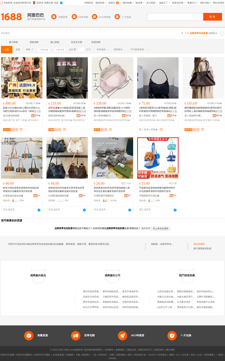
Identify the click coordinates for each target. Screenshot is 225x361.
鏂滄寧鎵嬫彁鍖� (121, 120)
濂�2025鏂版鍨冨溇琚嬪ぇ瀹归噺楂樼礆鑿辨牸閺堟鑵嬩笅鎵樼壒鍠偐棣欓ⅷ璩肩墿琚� (66, 109)
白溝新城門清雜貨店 (104, 195)
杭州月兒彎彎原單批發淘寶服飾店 (100, 307)
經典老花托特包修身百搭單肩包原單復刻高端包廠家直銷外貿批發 (66, 189)
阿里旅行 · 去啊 (106, 355)
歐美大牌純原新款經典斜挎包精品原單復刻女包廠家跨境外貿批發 (21, 189)
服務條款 (120, 349)
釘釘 (200, 355)
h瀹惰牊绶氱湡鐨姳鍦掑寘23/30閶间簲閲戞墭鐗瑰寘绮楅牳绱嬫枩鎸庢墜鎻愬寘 (112, 109)
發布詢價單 (199, 244)
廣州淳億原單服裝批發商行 (96, 291)
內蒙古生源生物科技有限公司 (172, 296)
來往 (193, 355)
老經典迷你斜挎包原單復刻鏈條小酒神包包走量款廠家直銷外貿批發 (112, 189)
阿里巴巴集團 (7, 355)
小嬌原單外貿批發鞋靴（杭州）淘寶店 (122, 296)
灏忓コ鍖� (21, 120)
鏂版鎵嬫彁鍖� (147, 120)
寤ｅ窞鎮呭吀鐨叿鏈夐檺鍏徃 (194, 115)
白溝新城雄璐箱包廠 (58, 195)
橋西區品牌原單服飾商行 (134, 296)
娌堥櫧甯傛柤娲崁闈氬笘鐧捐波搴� (58, 115)
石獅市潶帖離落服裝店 (208, 296)
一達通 (219, 355)
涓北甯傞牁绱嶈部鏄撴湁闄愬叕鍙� (13, 115)
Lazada (112, 358)
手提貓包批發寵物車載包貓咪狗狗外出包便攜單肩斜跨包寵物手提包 (157, 189)
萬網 (171, 355)
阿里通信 (162, 355)
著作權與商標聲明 (93, 349)
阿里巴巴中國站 (42, 355)
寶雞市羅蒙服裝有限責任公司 (191, 291)
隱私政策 (131, 349)
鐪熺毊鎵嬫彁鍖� (103, 120)
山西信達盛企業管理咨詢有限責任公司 (176, 291)
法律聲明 (108, 349)
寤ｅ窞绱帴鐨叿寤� (104, 115)
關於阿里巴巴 (145, 349)
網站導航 (170, 349)
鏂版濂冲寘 (9, 120)
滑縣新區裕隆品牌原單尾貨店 (117, 302)
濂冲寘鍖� (66, 120)
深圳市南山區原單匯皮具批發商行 (119, 307)
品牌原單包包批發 (169, 244)
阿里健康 (209, 355)
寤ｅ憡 (37, 111)
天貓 (78, 355)
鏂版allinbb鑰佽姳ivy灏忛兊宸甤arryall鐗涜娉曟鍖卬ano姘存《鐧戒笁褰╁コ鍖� (21, 109)
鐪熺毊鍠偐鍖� (211, 120)
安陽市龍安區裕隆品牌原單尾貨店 (139, 302)
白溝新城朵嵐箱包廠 (13, 195)
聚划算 (85, 355)
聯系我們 (159, 349)
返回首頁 (145, 228)
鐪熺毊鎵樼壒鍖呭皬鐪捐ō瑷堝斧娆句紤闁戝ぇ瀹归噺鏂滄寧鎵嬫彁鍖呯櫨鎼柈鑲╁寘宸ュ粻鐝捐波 (203, 109)
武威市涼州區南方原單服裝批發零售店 (102, 296)
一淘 (94, 355)
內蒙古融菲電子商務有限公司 (191, 296)
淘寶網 (69, 355)
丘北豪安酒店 (183, 302)
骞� (37, 115)
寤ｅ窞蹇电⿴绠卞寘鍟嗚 (149, 115)
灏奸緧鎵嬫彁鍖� (165, 120)
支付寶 (185, 355)
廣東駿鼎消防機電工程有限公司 (173, 302)
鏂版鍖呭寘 (54, 120)
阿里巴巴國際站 (24, 355)
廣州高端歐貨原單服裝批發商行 (118, 291)
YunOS (151, 355)
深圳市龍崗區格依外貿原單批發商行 (140, 307)
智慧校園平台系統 (206, 302)
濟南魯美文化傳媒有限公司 (190, 307)
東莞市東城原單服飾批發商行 (137, 291)
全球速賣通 (58, 355)
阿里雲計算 (140, 355)
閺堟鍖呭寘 (79, 120)
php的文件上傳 (164, 307)
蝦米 (130, 355)
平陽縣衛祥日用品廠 (149, 195)
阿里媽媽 (120, 355)
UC (177, 355)
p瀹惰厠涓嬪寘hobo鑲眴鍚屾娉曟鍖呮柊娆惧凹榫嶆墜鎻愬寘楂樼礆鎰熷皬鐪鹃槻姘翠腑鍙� (157, 109)
